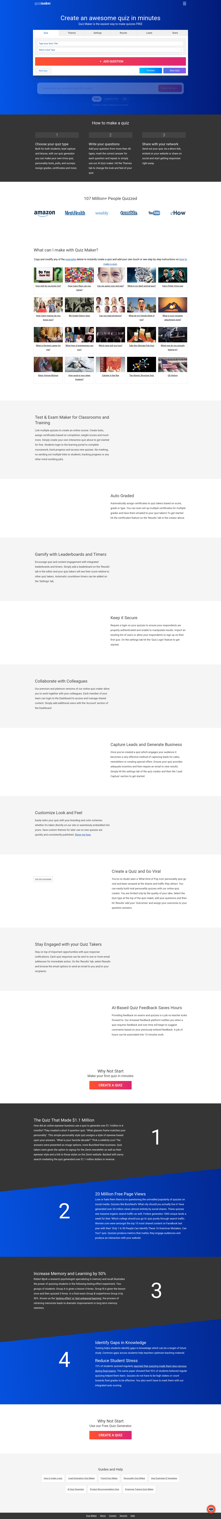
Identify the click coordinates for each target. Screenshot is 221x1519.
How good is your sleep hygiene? (79, 369)
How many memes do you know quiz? (48, 309)
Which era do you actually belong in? (172, 339)
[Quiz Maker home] (42, 4)
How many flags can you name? (79, 279)
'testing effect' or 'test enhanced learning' (78, 1298)
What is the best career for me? (48, 339)
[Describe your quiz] (99, 87)
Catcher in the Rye (110, 367)
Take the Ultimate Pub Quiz (141, 337)
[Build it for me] (170, 87)
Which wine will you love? (110, 337)
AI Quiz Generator (76, 1489)
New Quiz (43, 71)
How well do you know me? (48, 277)
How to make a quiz (53, 1478)
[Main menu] (184, 3)
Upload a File (111, 98)
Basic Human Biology (48, 367)
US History (172, 367)
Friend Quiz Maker (109, 1478)
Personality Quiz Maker (134, 1478)
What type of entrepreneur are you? (79, 339)
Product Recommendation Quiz (104, 1489)
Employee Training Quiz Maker (139, 1489)
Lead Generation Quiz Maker (81, 1478)
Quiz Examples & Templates (164, 1478)
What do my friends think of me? (141, 309)
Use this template (43, 879)
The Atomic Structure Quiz (141, 367)
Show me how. (83, 834)
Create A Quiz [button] (110, 1085)
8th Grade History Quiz (79, 307)
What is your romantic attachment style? (172, 309)
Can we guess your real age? (110, 277)
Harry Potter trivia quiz (172, 277)
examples (70, 259)
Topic (97, 98)
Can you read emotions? (110, 307)
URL (125, 98)
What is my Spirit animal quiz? (141, 277)
